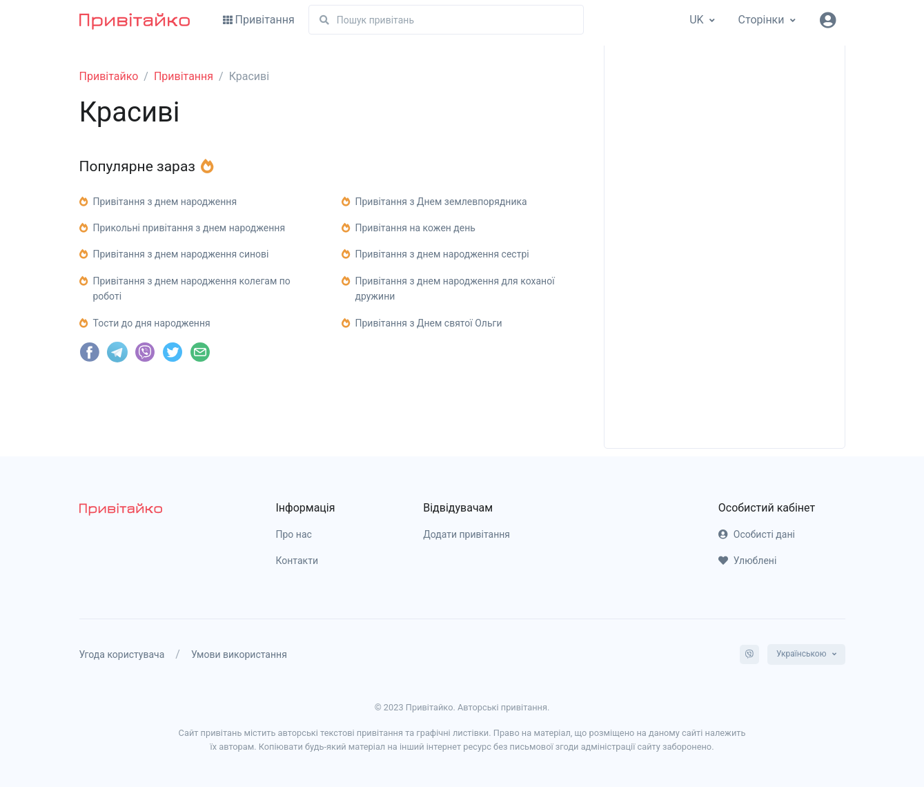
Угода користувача (122, 654)
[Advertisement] (724, 224)
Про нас (294, 534)
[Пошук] (446, 20)
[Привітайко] (134, 20)
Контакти (297, 560)
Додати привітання (466, 534)
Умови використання (239, 654)
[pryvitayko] (120, 509)
